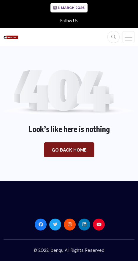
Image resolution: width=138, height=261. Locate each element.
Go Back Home (69, 150)
